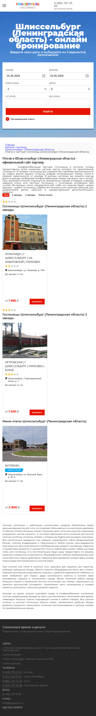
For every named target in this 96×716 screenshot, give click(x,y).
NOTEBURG (12, 465)
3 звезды (30, 195)
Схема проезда (11, 654)
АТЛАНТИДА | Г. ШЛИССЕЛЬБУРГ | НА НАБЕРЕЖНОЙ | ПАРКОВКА (22, 258)
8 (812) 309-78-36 (12, 676)
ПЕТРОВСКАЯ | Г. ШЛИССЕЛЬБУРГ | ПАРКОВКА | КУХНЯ (24, 366)
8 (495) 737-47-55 (11, 672)
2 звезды (17, 195)
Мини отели (45, 195)
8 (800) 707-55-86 (63, 4)
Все (6, 195)
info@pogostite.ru (12, 703)
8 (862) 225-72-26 (12, 681)
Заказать (37, 301)
